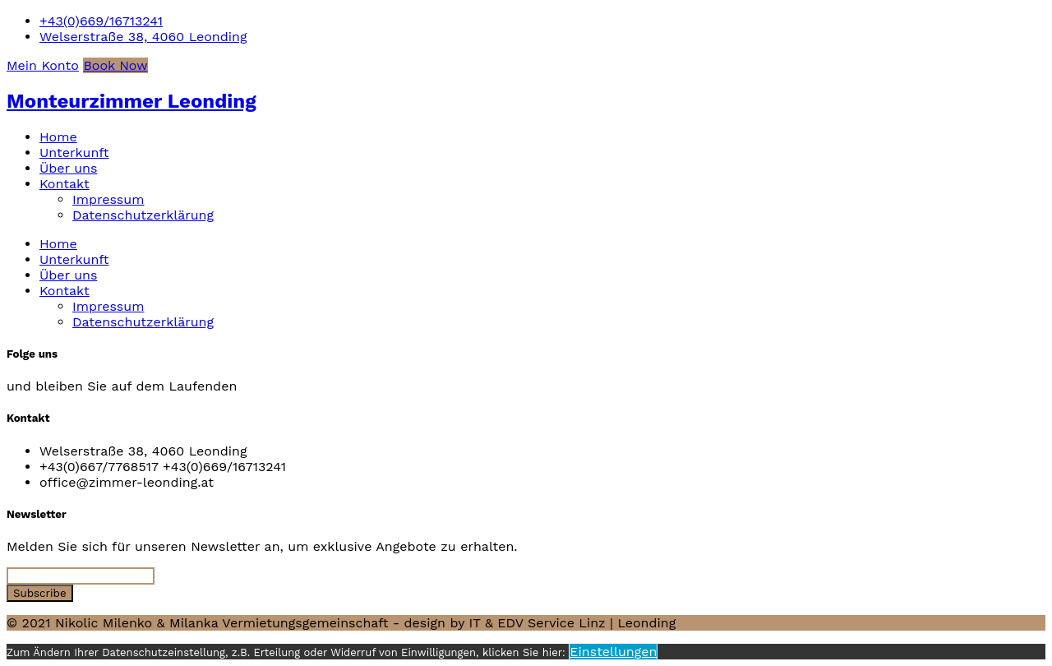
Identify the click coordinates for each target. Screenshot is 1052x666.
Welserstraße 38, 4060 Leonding (143, 36)
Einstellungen (613, 651)
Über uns (68, 168)
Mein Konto (43, 65)
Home (58, 137)
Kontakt (64, 184)
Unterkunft (73, 152)
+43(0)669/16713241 (101, 21)
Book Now (115, 65)
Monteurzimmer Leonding (131, 101)
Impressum (108, 199)
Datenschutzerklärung (143, 215)
